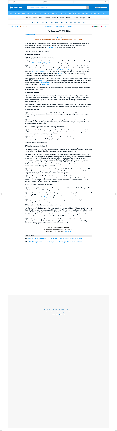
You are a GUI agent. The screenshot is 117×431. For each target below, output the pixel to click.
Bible (12, 26)
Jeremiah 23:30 (46, 84)
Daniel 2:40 (60, 74)
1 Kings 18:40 (45, 83)
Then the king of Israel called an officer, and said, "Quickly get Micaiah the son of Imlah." (55, 242)
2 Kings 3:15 (47, 63)
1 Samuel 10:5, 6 (37, 63)
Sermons (16, 26)
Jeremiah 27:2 (56, 70)
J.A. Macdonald (30, 34)
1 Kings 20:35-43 (48, 197)
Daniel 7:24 (34, 72)
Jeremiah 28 (65, 70)
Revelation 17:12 (44, 72)
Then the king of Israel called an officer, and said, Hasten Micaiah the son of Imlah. (55, 238)
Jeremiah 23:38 (52, 48)
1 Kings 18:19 (42, 81)
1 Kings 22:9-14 (58, 37)
